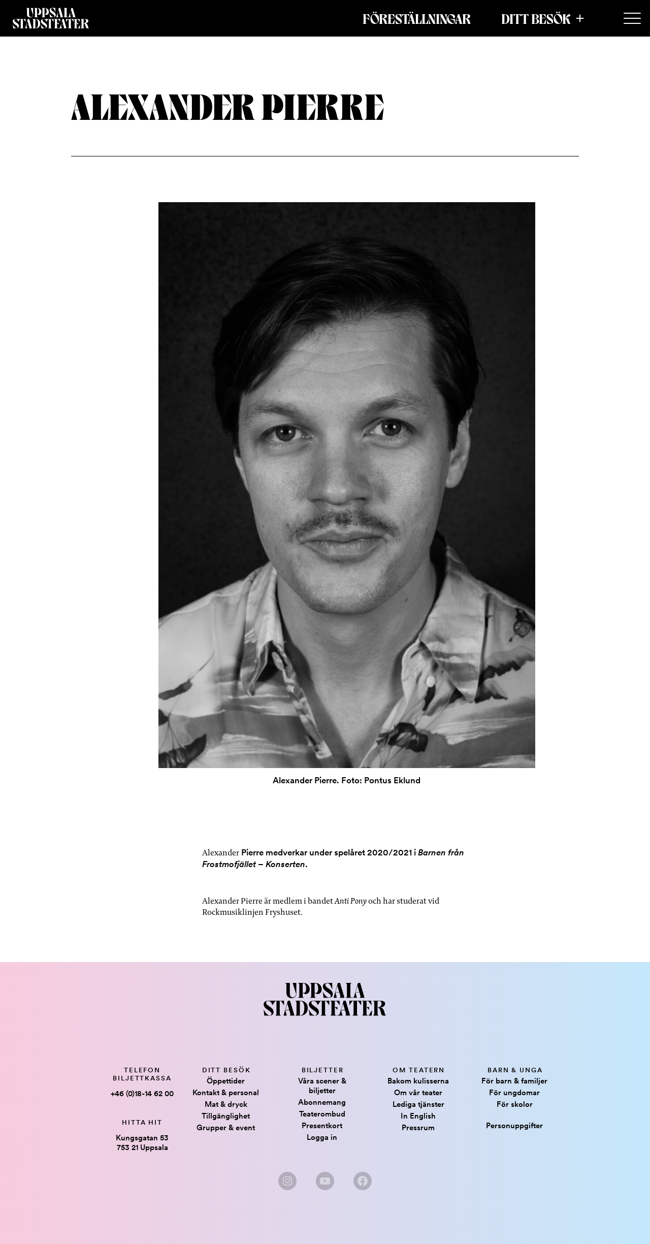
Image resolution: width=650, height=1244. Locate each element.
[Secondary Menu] (632, 19)
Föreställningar (417, 18)
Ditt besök (536, 18)
